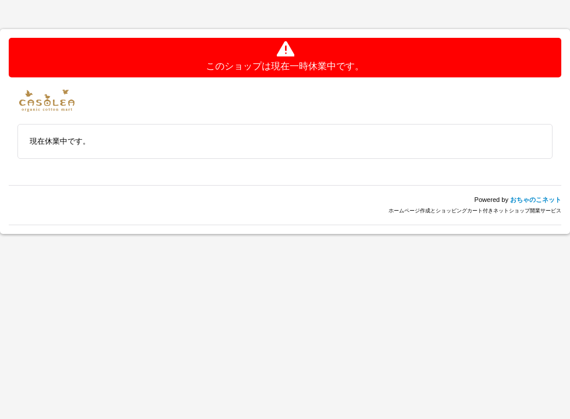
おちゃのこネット (535, 199)
